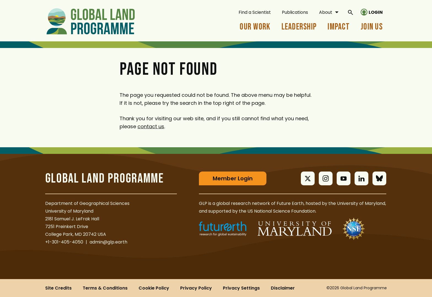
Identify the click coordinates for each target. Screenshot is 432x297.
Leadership (299, 27)
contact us (150, 126)
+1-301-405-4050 (64, 242)
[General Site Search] (350, 12)
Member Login (233, 178)
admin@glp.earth (108, 242)
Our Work (255, 27)
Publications (295, 12)
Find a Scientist (255, 12)
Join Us (372, 27)
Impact (339, 27)
